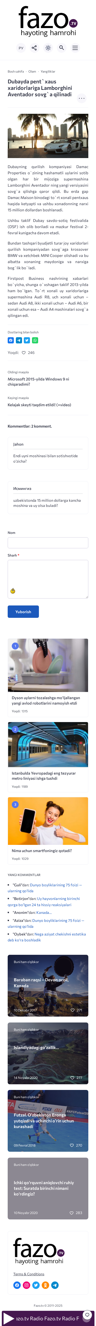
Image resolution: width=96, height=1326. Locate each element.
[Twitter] (36, 1285)
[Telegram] (55, 1285)
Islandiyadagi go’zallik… (36, 1047)
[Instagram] (26, 1285)
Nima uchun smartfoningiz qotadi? (42, 850)
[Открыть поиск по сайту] (62, 48)
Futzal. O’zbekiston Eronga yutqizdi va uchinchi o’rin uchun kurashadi (44, 1120)
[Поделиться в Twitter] (27, 340)
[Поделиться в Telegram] (19, 340)
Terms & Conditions (28, 1274)
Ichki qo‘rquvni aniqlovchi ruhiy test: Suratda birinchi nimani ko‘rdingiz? (44, 1188)
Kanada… (44, 912)
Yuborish (23, 611)
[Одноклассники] (45, 1285)
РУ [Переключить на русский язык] (21, 48)
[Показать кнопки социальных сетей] (34, 48)
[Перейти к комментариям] (87, 1315)
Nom (11, 532)
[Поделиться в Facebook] (11, 340)
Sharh (13, 555)
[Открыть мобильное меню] (75, 48)
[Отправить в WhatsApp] (35, 340)
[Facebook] (17, 1285)
